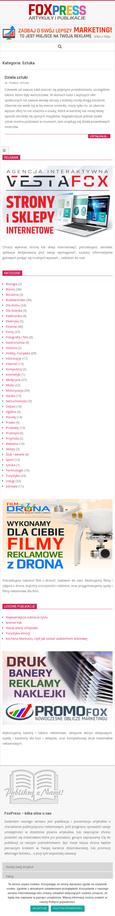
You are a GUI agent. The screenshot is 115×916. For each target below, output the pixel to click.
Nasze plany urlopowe (22, 628)
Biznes (10, 289)
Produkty (12, 428)
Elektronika (14, 316)
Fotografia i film (17, 337)
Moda (10, 385)
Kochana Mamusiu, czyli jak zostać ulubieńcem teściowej (46, 638)
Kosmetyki (13, 374)
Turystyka (13, 476)
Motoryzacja (15, 390)
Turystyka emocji (18, 633)
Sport (10, 460)
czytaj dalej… (99, 136)
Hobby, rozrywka (18, 353)
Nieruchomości (17, 401)
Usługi (10, 481)
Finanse (11, 326)
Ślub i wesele (15, 454)
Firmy (10, 332)
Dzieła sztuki (16, 77)
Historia (11, 348)
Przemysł (12, 433)
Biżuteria (12, 294)
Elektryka (12, 321)
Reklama (12, 444)
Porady (14, 83)
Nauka (10, 396)
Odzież (11, 406)
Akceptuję (39, 908)
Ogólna (11, 412)
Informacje (13, 358)
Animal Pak (14, 622)
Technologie (14, 470)
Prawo (10, 422)
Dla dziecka (14, 310)
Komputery (14, 369)
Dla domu (13, 305)
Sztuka (24, 83)
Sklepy (10, 449)
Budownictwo (16, 300)
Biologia (11, 284)
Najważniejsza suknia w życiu (27, 617)
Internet (12, 364)
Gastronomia (15, 342)
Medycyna (13, 380)
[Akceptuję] (109, 897)
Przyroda (12, 438)
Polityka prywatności (67, 908)
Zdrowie (12, 486)
